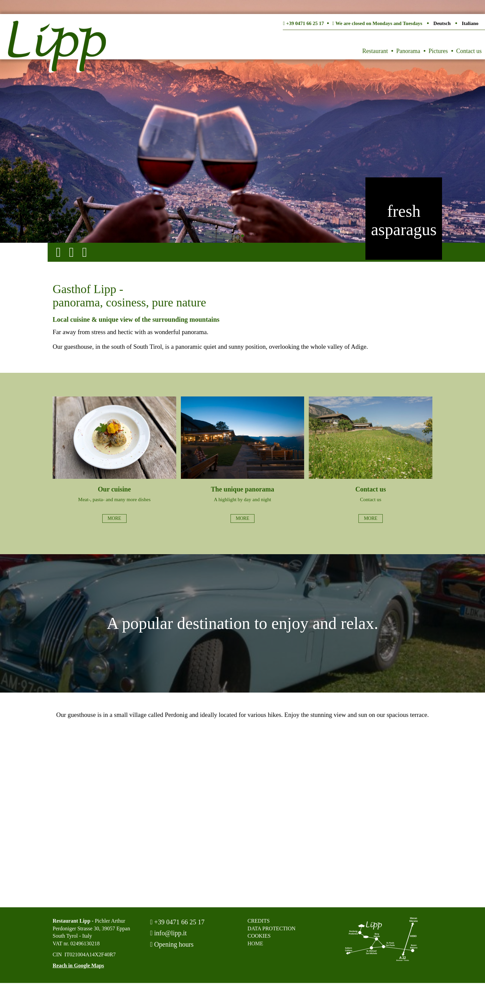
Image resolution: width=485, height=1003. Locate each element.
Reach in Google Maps (78, 965)
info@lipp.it (168, 933)
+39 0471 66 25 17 (177, 922)
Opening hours (172, 944)
